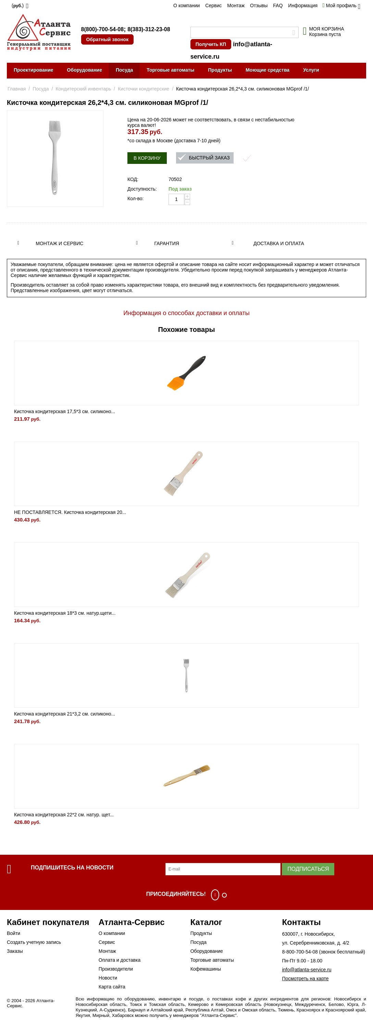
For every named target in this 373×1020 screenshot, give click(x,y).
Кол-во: (135, 198)
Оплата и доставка (119, 960)
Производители (116, 969)
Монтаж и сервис (59, 243)
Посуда (124, 70)
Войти (13, 933)
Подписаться (308, 869)
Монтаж (236, 5)
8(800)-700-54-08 (102, 29)
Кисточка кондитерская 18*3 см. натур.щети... (64, 613)
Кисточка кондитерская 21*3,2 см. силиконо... (64, 714)
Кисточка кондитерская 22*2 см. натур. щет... (64, 814)
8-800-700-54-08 (300, 952)
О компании (186, 5)
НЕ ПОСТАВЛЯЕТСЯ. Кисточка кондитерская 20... (70, 512)
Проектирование (33, 70)
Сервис (213, 5)
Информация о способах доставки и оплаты (186, 313)
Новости (108, 978)
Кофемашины (205, 969)
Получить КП (211, 44)
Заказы (15, 951)
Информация (303, 5)
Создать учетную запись (34, 942)
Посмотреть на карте (305, 978)
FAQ (278, 5)
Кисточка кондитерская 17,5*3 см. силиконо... (64, 411)
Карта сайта (112, 986)
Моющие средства (267, 70)
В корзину (147, 158)
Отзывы (259, 5)
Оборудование (84, 70)
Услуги (311, 70)
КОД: (132, 179)
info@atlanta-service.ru (306, 969)
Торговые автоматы (170, 70)
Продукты (220, 70)
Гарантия (166, 243)
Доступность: (142, 189)
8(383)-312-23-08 (148, 29)
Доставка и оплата (278, 243)
